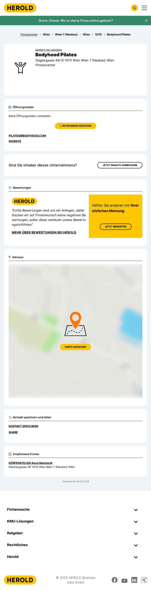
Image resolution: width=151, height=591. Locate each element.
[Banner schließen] (146, 20)
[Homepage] (20, 7)
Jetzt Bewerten (115, 226)
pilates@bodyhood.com (27, 135)
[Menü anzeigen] (144, 8)
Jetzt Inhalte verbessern (119, 165)
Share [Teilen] (13, 432)
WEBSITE (15, 141)
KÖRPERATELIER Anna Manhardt (30, 463)
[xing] (144, 580)
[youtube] (124, 580)
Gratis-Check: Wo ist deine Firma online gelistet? (75, 20)
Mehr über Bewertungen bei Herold (44, 232)
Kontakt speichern (23, 426)
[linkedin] (134, 580)
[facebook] (115, 580)
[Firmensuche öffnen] (134, 8)
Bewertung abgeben (48, 49)
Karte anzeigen (75, 346)
